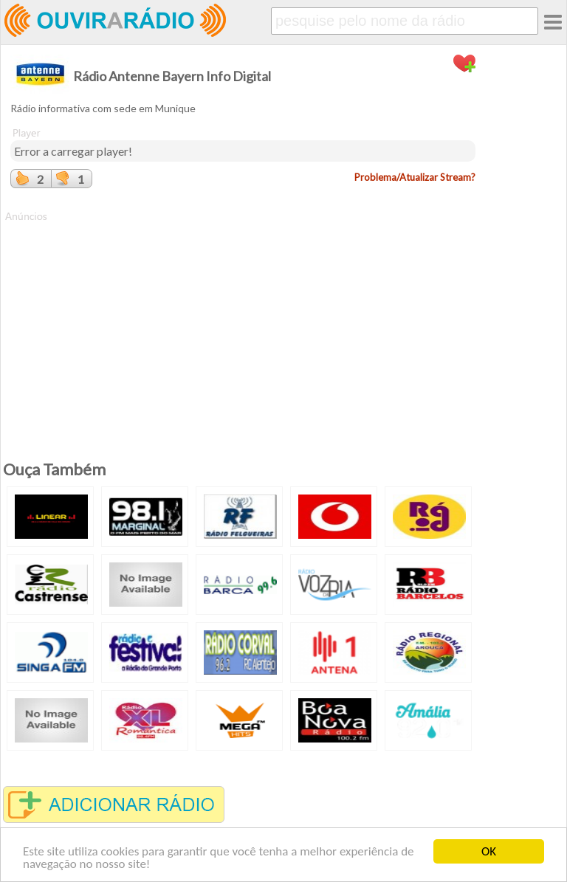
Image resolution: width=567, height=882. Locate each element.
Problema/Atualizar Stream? (414, 177)
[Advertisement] (243, 327)
